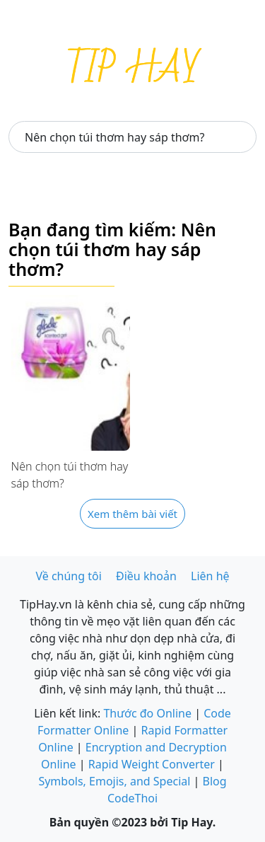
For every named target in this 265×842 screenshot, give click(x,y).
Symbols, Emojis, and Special (114, 781)
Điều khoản (146, 576)
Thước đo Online (147, 713)
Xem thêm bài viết (132, 514)
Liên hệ (210, 576)
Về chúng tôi (68, 576)
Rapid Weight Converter (151, 764)
